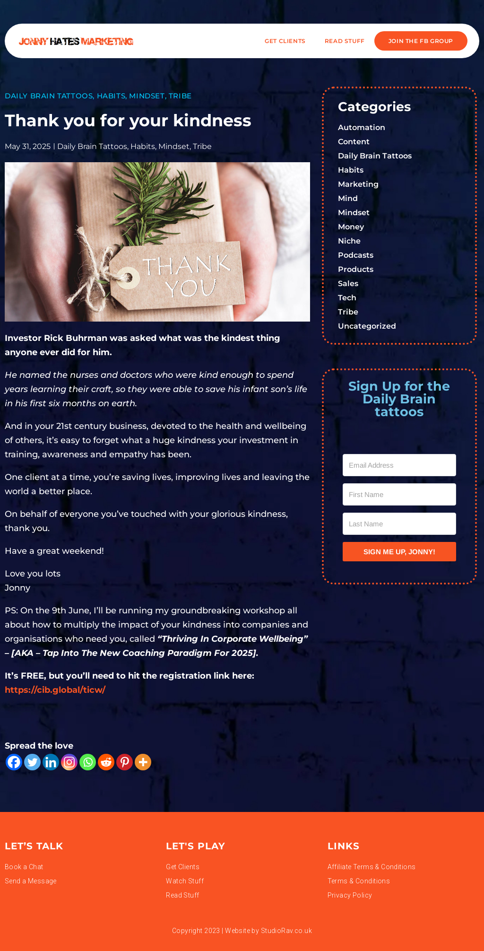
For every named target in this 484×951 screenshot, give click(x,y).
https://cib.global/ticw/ (55, 690)
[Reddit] (106, 762)
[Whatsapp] (87, 762)
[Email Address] (399, 465)
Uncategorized (367, 326)
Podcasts (355, 255)
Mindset (146, 95)
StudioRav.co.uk (286, 930)
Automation (361, 127)
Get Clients (285, 40)
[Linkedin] (51, 762)
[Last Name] (399, 524)
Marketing (358, 184)
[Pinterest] (124, 762)
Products (355, 269)
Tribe (180, 95)
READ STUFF (345, 40)
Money (351, 226)
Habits (111, 95)
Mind (348, 198)
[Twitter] (32, 762)
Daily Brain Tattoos (49, 95)
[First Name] (399, 494)
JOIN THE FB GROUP (421, 40)
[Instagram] (69, 762)
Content (354, 141)
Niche (349, 240)
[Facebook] (14, 762)
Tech (347, 297)
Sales (348, 283)
